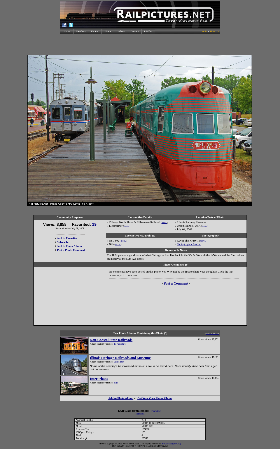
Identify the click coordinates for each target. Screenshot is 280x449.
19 (94, 224)
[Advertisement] (140, 44)
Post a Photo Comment (71, 250)
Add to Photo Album (69, 246)
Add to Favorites (67, 238)
